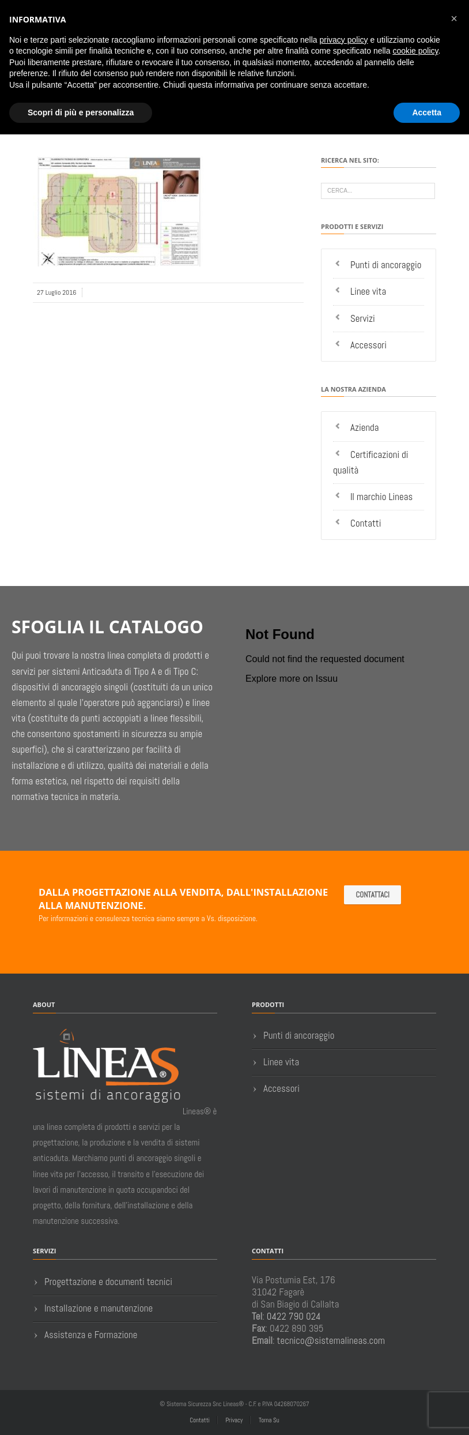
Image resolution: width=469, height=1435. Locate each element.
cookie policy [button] (415, 50)
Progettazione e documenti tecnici (108, 1281)
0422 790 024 (294, 1316)
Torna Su (269, 1420)
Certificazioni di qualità (371, 462)
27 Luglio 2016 (56, 292)
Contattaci (372, 895)
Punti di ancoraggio (386, 264)
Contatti (365, 523)
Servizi (362, 318)
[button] (454, 18)
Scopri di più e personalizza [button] (81, 112)
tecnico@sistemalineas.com (331, 1340)
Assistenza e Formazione (90, 1334)
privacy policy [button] (344, 39)
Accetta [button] (426, 112)
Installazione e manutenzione (98, 1308)
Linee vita (368, 291)
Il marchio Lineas (381, 496)
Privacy (234, 1420)
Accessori (368, 345)
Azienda (364, 427)
